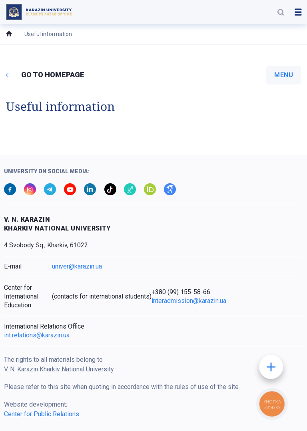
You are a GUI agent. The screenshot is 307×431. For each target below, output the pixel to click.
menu (283, 75)
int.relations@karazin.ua (37, 335)
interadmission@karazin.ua (189, 301)
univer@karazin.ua (77, 266)
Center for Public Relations (41, 414)
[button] (281, 12)
